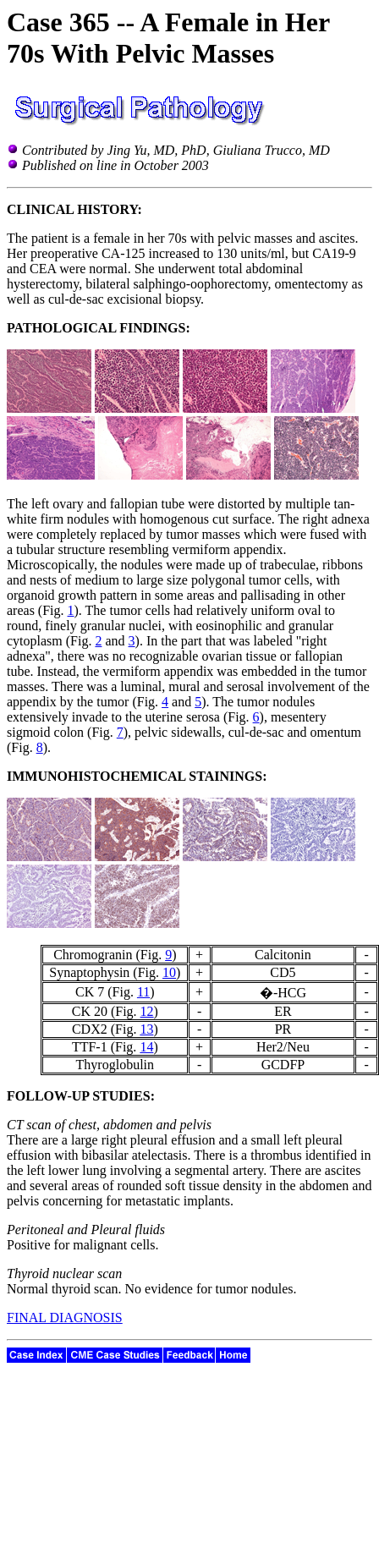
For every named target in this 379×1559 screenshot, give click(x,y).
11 (143, 992)
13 (146, 1029)
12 (147, 1011)
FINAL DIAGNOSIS (65, 1317)
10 (169, 972)
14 (146, 1047)
